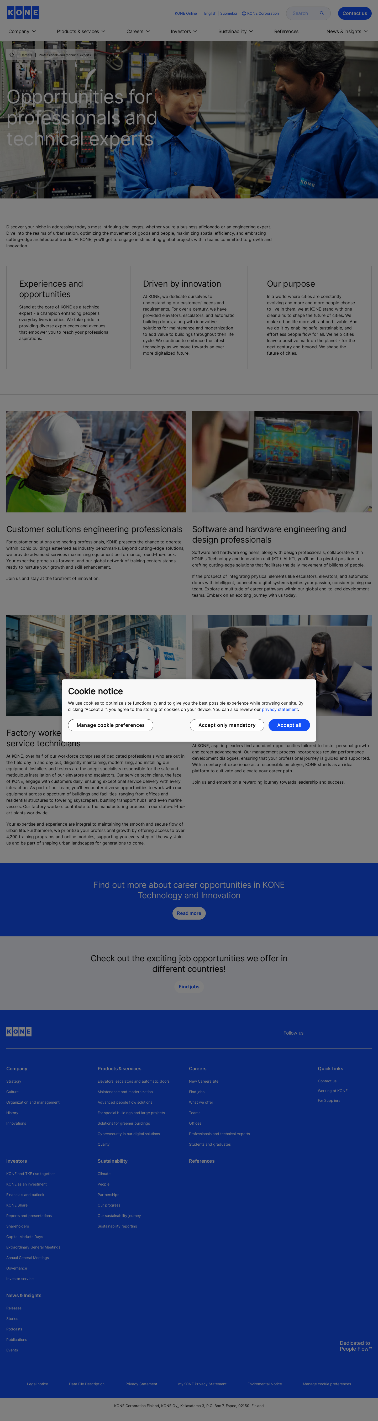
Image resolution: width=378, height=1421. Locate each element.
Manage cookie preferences (111, 725)
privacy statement (280, 709)
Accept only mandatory (227, 725)
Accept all (289, 725)
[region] (189, 710)
